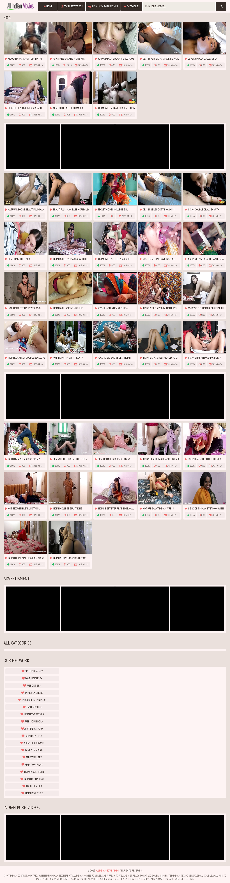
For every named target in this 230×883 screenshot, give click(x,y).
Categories (132, 6)
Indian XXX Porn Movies (103, 6)
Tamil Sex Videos (72, 6)
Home (47, 6)
